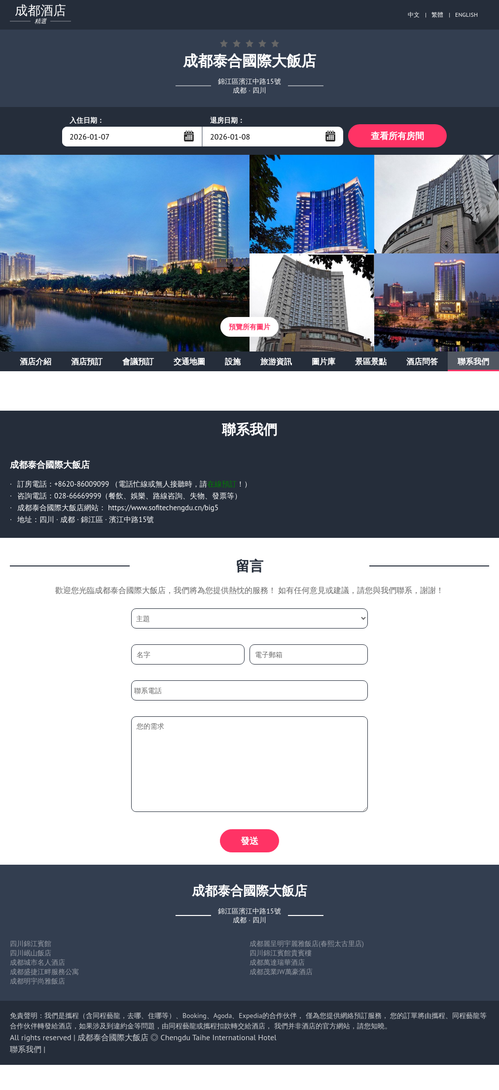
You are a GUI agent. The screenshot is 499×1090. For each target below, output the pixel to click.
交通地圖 (189, 363)
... (188, 136)
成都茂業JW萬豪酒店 (281, 974)
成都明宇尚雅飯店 (37, 984)
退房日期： (227, 120)
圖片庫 (323, 363)
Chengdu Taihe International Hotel (219, 1040)
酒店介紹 (35, 363)
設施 (233, 363)
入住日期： (87, 120)
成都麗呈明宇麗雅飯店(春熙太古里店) (307, 946)
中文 (414, 14)
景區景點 (371, 363)
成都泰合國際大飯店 (112, 1040)
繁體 (437, 14)
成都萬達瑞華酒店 (277, 965)
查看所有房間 (397, 136)
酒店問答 (422, 363)
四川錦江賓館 (30, 946)
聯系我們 (473, 363)
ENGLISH (466, 14)
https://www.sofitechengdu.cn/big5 (163, 509)
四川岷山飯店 (30, 955)
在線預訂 (222, 485)
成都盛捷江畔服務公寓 (44, 974)
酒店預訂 (87, 363)
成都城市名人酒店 (37, 965)
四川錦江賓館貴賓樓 (281, 955)
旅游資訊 (276, 363)
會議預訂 (138, 363)
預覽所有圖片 (249, 328)
